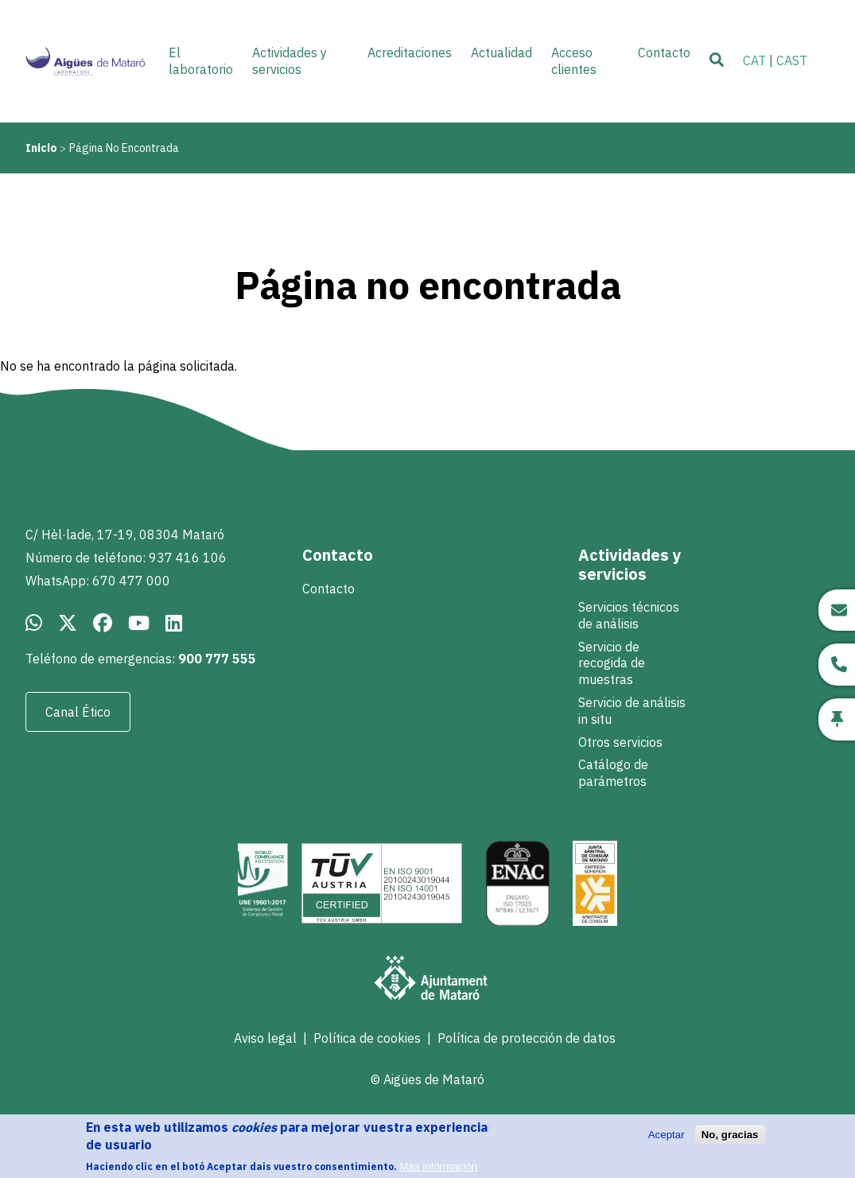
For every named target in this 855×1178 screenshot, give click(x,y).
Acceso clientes (574, 61)
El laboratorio (201, 61)
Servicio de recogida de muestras (611, 663)
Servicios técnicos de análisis (628, 615)
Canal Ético (78, 712)
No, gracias (730, 1141)
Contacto (328, 589)
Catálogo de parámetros (613, 772)
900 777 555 (217, 659)
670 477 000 (131, 581)
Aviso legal (265, 1038)
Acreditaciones (409, 52)
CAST (791, 60)
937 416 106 (188, 558)
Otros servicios (620, 742)
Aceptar (666, 1141)
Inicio (41, 148)
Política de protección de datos (526, 1038)
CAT (754, 60)
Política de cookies (367, 1038)
